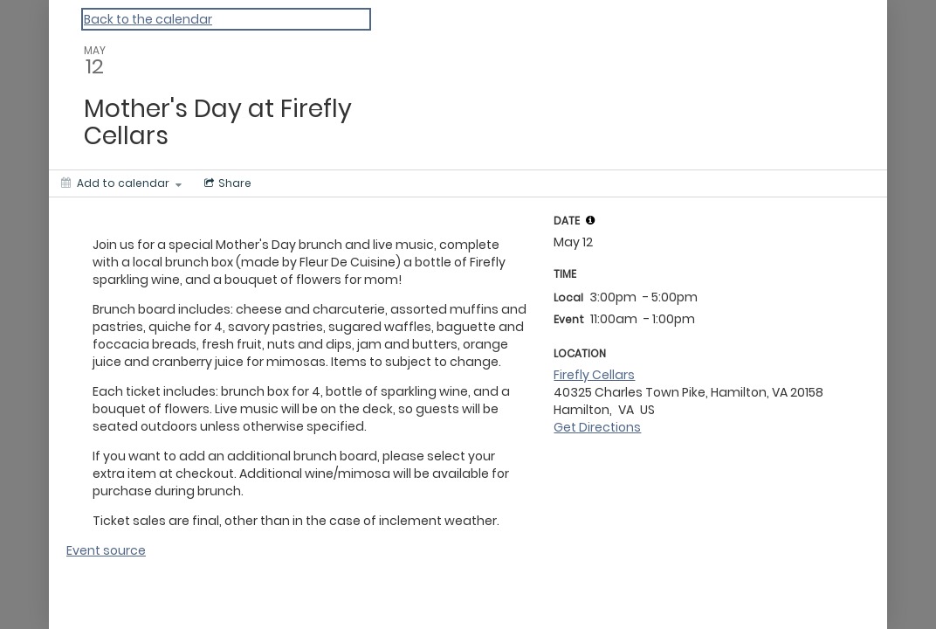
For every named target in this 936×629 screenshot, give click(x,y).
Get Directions (597, 427)
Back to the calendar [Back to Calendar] (148, 19)
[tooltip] (590, 220)
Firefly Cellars (594, 375)
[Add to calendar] (121, 183)
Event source (106, 550)
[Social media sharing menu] (226, 183)
